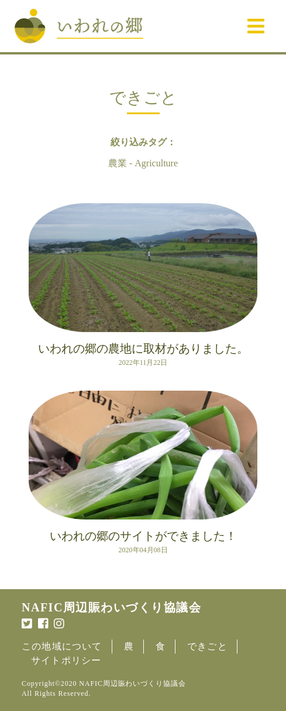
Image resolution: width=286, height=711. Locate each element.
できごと (207, 646)
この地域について (62, 646)
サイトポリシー (66, 660)
